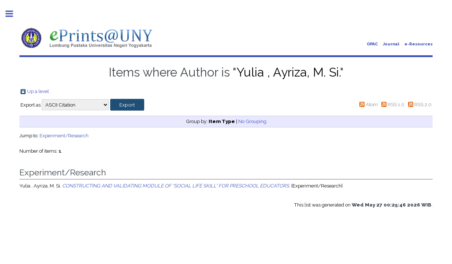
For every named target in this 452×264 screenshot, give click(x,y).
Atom (372, 104)
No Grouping (252, 121)
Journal (391, 44)
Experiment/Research (64, 135)
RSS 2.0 (423, 104)
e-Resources (418, 44)
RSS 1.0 (396, 104)
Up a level (38, 91)
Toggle (13, 13)
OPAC (372, 44)
